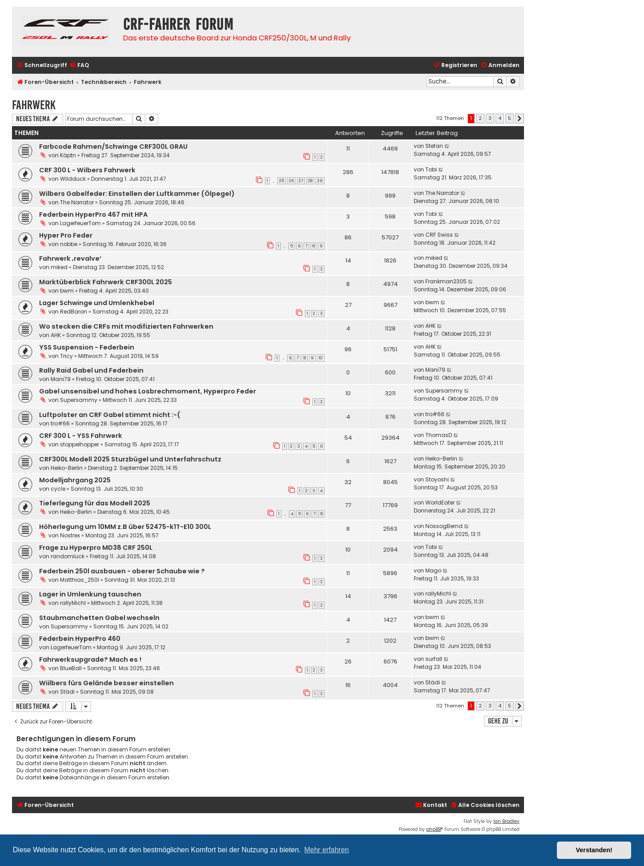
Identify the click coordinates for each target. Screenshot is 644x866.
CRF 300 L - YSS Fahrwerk (80, 435)
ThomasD (438, 435)
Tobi (431, 169)
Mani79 (61, 379)
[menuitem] (79, 66)
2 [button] (480, 118)
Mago (433, 570)
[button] (519, 118)
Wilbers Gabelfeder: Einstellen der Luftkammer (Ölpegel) (137, 193)
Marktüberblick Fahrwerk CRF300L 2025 (105, 282)
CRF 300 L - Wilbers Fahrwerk (87, 170)
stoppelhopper (79, 444)
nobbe (68, 244)
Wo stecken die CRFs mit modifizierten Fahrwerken (126, 326)
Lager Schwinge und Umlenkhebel (96, 302)
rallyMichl (73, 603)
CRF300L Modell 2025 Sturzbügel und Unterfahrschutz (130, 459)
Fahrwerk (34, 105)
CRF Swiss (439, 234)
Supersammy (78, 400)
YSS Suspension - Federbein (86, 347)
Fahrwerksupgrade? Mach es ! (90, 659)
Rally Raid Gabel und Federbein (91, 370)
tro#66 (60, 423)
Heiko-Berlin (67, 468)
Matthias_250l (79, 580)
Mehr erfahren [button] (326, 850)
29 (320, 180)
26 (291, 180)
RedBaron (73, 311)
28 (310, 180)
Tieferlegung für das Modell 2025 (94, 503)
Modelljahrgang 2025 (75, 480)
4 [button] (499, 118)
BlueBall (71, 668)
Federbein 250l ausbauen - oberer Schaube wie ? (122, 571)
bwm (67, 290)
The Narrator (77, 202)
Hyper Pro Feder (65, 235)
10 (321, 358)
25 (281, 180)
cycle (58, 489)
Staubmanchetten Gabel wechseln (99, 617)
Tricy (66, 356)
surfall (433, 659)
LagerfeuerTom (80, 223)
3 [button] (490, 118)
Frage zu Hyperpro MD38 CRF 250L (95, 547)
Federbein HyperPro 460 (79, 638)
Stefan (434, 146)
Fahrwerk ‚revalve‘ (70, 258)
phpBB (433, 829)
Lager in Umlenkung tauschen (90, 594)
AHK (56, 335)
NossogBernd (444, 526)
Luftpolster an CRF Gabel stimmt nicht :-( (109, 414)
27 (301, 180)
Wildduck (73, 179)
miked (59, 267)
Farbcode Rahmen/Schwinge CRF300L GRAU (113, 146)
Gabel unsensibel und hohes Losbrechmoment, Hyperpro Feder (147, 391)
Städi (67, 691)
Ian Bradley (506, 821)
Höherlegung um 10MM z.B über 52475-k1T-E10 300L (125, 526)
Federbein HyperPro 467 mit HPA (93, 214)
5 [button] (509, 118)
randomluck (67, 556)
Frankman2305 (446, 281)
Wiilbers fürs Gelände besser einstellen (106, 683)
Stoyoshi (437, 479)
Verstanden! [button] (594, 850)
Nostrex (70, 535)
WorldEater (440, 502)
